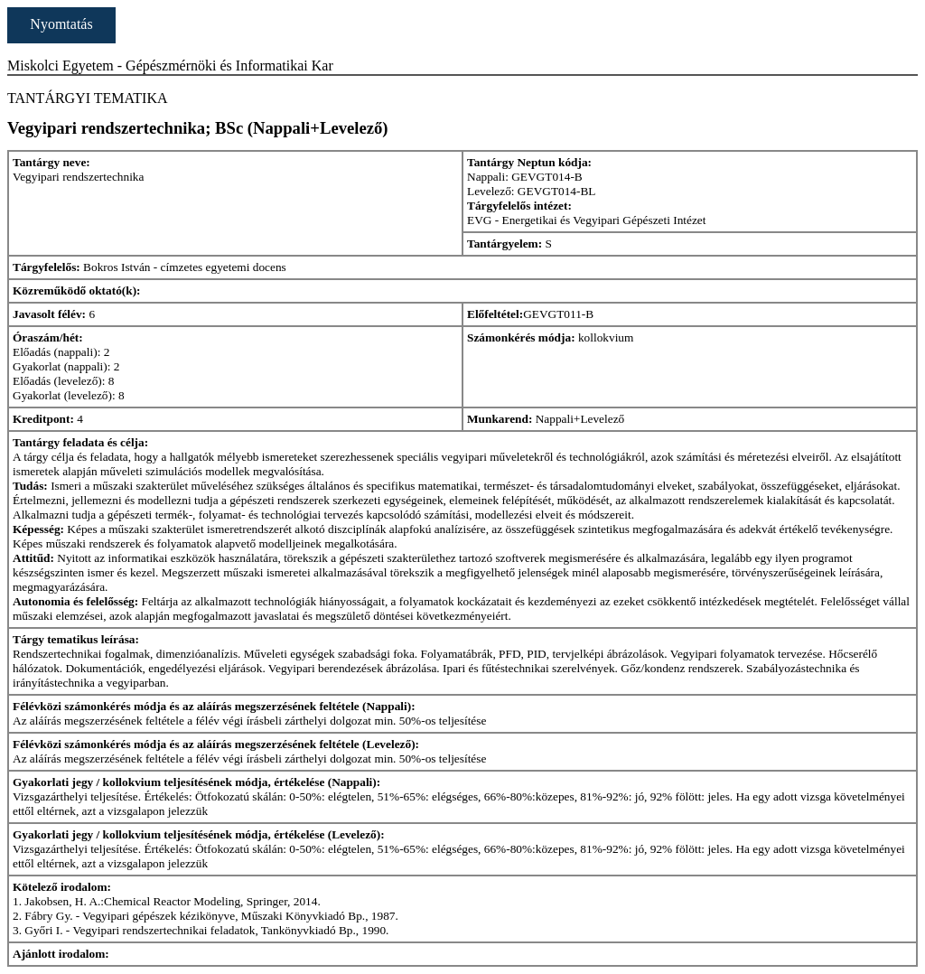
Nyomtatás (61, 24)
